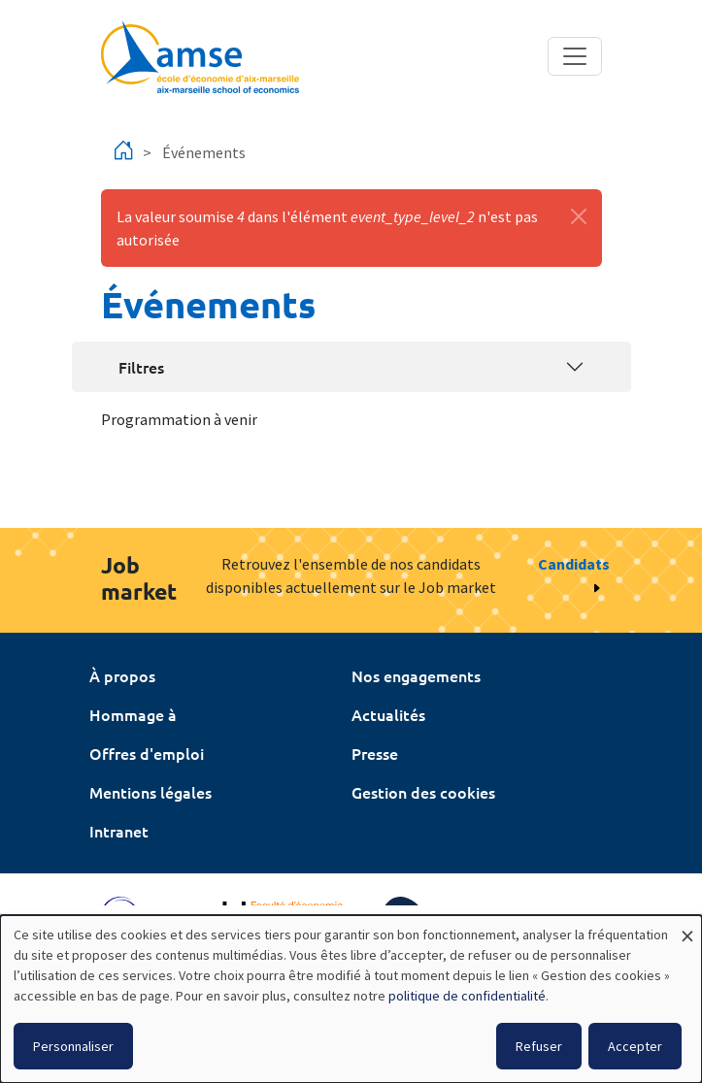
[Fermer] (578, 216)
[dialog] (351, 999)
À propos (122, 675)
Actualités (388, 714)
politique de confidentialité (467, 995)
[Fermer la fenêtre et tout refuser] (687, 927)
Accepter (635, 1046)
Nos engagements (416, 675)
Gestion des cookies (423, 792)
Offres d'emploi (146, 753)
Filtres (141, 366)
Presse (374, 753)
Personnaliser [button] (73, 1046)
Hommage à (133, 714)
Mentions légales (150, 792)
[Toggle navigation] (575, 56)
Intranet (119, 830)
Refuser (539, 1046)
